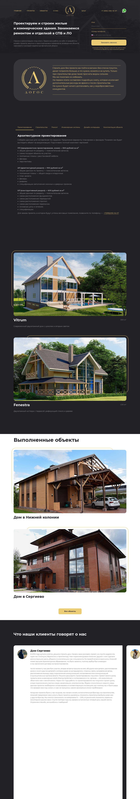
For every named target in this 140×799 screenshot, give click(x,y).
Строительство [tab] (42, 127)
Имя (93, 22)
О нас (55, 11)
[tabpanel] (70, 174)
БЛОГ (84, 11)
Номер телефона (98, 31)
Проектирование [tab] (25, 127)
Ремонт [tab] (55, 127)
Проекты (31, 11)
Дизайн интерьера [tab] (92, 127)
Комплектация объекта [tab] (112, 127)
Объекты (44, 11)
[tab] (71, 127)
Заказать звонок (109, 43)
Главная (17, 11)
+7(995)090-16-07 (111, 213)
